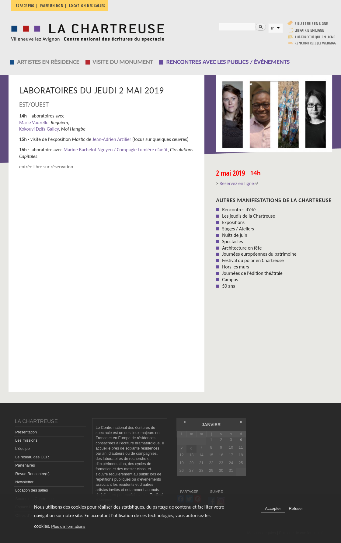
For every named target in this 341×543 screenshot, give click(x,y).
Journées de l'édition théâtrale (252, 273)
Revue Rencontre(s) (32, 474)
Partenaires (25, 465)
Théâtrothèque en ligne (314, 37)
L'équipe (22, 449)
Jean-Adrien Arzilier (111, 139)
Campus (230, 279)
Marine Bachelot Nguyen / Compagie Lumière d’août (115, 149)
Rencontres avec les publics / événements (228, 62)
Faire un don (51, 5)
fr (272, 28)
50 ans (228, 286)
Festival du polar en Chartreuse (253, 260)
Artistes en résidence (48, 62)
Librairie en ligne (309, 30)
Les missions (26, 440)
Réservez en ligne (239, 183)
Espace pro (25, 5)
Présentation (26, 432)
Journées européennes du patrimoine (259, 254)
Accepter (273, 508)
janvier (211, 424)
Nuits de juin (234, 235)
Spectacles (232, 241)
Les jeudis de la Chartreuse (248, 216)
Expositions (233, 222)
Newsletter (24, 482)
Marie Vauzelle (33, 122)
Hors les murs (235, 267)
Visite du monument (122, 62)
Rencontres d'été (239, 209)
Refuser (296, 508)
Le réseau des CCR (32, 457)
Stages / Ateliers (238, 229)
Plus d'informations (68, 526)
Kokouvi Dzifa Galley (39, 129)
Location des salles (87, 5)
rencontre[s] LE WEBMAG (315, 43)
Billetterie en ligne (311, 23)
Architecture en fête (242, 248)
